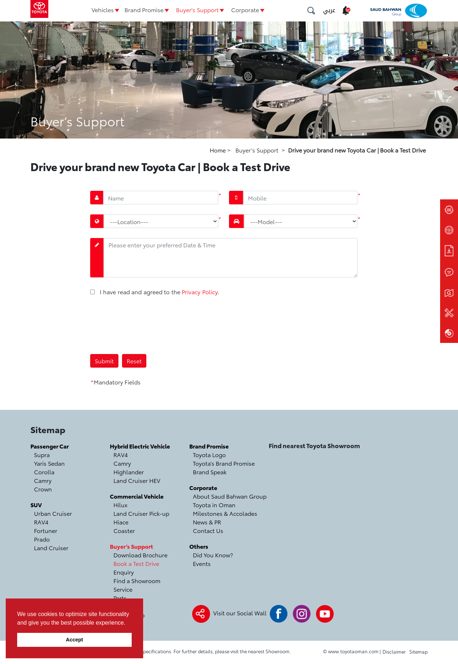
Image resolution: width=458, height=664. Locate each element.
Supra (42, 454)
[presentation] (144, 324)
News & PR (207, 522)
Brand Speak (209, 471)
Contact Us (208, 530)
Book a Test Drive (136, 563)
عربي (329, 10)
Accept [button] (74, 640)
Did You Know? (213, 555)
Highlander (128, 471)
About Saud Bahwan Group (230, 496)
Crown (43, 489)
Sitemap (418, 651)
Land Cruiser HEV (136, 480)
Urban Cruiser (53, 513)
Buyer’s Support (131, 546)
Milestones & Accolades (225, 513)
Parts (120, 597)
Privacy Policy (199, 291)
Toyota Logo (209, 454)
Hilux (120, 504)
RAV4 (41, 522)
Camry (43, 480)
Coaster (124, 530)
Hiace (120, 522)
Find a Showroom (136, 580)
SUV (36, 504)
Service (122, 589)
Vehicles (103, 9)
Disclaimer (394, 651)
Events (202, 563)
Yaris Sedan (49, 463)
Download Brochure (140, 555)
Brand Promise (144, 9)
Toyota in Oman (214, 504)
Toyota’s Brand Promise (224, 463)
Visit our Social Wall (240, 613)
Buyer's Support (197, 9)
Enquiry (123, 572)
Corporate (245, 9)
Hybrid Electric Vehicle (140, 446)
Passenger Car (49, 446)
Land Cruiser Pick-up (141, 513)
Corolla (44, 471)
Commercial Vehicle (137, 496)
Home (218, 150)
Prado (42, 539)
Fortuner (45, 530)
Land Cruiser (51, 547)
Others (198, 546)
